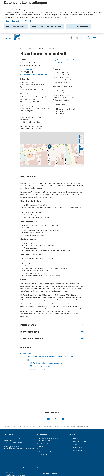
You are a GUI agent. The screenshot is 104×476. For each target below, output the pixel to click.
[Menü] (96, 37)
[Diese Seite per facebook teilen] (41, 419)
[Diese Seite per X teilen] (55, 419)
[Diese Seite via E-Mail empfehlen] (63, 419)
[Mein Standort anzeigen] (81, 147)
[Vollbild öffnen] (81, 151)
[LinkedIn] (48, 419)
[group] (52, 149)
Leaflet (56, 165)
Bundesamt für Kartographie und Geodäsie (67, 165)
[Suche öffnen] (89, 37)
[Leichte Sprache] (71, 37)
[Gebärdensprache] (77, 37)
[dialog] (52, 16)
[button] (81, 136)
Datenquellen (80, 165)
